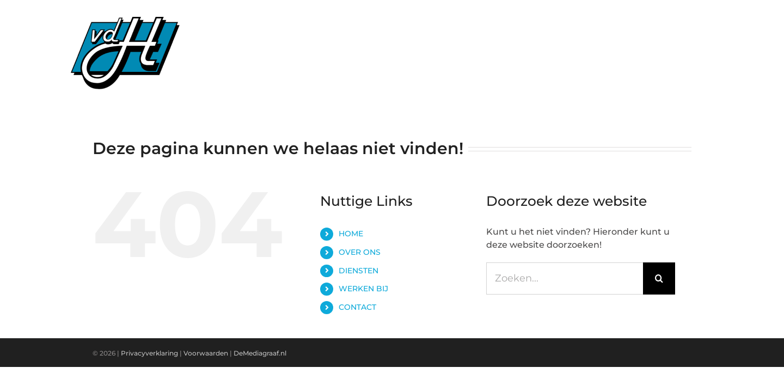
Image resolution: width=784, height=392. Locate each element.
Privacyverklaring (149, 353)
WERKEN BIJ (363, 288)
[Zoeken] (659, 278)
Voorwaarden (206, 353)
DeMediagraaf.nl (260, 353)
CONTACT (357, 307)
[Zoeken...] (564, 278)
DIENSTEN (358, 270)
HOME (351, 233)
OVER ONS (360, 252)
